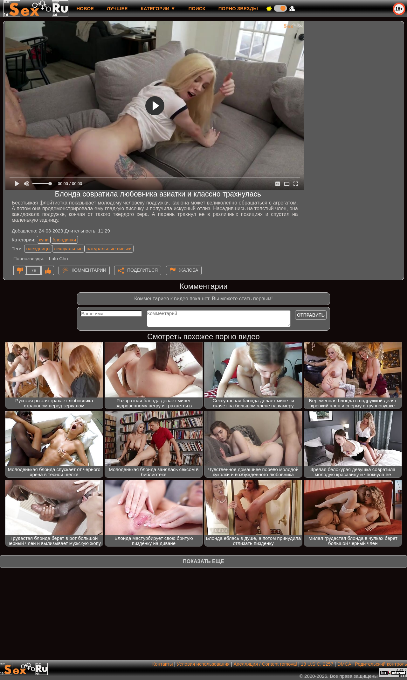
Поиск (197, 8)
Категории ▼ (158, 8)
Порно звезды (238, 8)
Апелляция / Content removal (265, 664)
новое (85, 8)
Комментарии (89, 270)
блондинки (64, 239)
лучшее (117, 8)
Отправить (311, 315)
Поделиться (142, 270)
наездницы (38, 248)
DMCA (344, 664)
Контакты (162, 664)
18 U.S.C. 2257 (317, 664)
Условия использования (203, 664)
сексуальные (68, 248)
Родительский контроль (381, 664)
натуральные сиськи (109, 248)
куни (44, 239)
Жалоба (188, 270)
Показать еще (203, 561)
